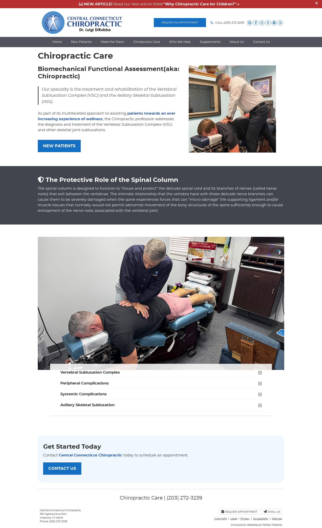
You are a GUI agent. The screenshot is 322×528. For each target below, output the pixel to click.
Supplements (210, 41)
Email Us (272, 511)
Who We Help (180, 41)
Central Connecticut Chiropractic (90, 455)
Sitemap (277, 519)
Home (57, 41)
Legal (233, 519)
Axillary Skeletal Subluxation (87, 405)
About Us (237, 41)
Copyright (220, 519)
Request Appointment (239, 511)
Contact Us (261, 41)
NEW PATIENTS (59, 146)
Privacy (245, 519)
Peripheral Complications (84, 383)
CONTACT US (62, 468)
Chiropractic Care (146, 41)
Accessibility (260, 519)
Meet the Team (112, 41)
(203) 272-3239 (233, 22)
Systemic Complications (83, 394)
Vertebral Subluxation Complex (90, 372)
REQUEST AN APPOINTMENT (180, 22)
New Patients (81, 41)
